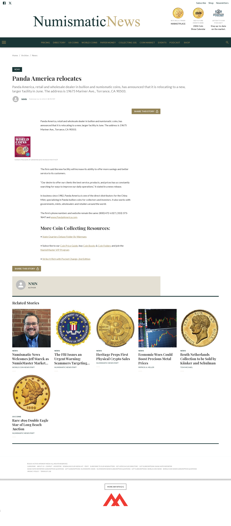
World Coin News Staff (23, 367)
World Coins (89, 42)
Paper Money (108, 42)
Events (162, 42)
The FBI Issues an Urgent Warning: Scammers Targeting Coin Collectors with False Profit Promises (71, 358)
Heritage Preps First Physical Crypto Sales (113, 356)
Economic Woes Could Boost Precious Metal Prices (155, 358)
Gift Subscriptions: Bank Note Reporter (155, 466)
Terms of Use (46, 471)
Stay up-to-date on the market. (218, 27)
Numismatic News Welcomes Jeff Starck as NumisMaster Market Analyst (30, 358)
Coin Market (147, 42)
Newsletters (222, 3)
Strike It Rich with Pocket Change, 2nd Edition (66, 258)
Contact (49, 466)
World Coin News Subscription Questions (180, 469)
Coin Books (89, 245)
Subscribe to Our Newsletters (102, 466)
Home (15, 55)
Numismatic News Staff (65, 367)
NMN (24, 99)
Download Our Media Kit (73, 466)
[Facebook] (4, 3)
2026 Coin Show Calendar (198, 27)
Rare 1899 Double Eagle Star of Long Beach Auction (30, 424)
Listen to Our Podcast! (218, 22)
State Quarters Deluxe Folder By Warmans (64, 236)
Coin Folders (104, 245)
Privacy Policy (33, 471)
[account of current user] (4, 42)
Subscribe (201, 3)
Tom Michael (186, 367)
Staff (87, 466)
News (35, 55)
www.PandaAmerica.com (64, 217)
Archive (25, 55)
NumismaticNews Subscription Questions (113, 469)
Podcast (174, 42)
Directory (59, 42)
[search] (227, 42)
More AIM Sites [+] (115, 487)
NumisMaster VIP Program (54, 249)
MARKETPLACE (178, 24)
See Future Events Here (198, 22)
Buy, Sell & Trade (178, 20)
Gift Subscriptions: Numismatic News (80, 469)
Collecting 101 (127, 42)
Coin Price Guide (69, 245)
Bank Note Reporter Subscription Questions (45, 469)
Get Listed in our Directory (127, 466)
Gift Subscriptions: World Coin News (147, 469)
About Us (40, 466)
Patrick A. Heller (146, 367)
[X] (10, 3)
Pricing (45, 42)
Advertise (57, 466)
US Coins (73, 42)
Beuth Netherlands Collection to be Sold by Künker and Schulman (198, 358)
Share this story (146, 111)
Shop (211, 3)
